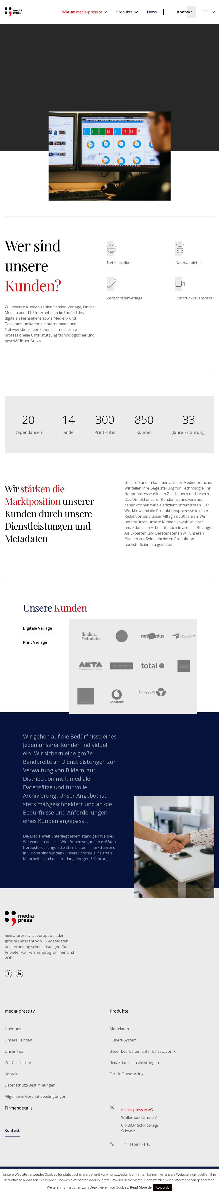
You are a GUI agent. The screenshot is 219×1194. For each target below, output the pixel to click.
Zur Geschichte (18, 1062)
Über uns (13, 1028)
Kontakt (184, 12)
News (152, 12)
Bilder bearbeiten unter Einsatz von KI (143, 1051)
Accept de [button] (162, 1187)
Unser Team (16, 1051)
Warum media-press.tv (82, 12)
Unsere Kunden (18, 1040)
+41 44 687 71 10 (135, 1144)
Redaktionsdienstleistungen (134, 1062)
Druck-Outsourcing (127, 1073)
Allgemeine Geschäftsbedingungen (35, 1096)
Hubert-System (123, 1040)
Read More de (141, 1187)
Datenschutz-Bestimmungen (30, 1085)
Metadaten (119, 1028)
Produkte (124, 12)
